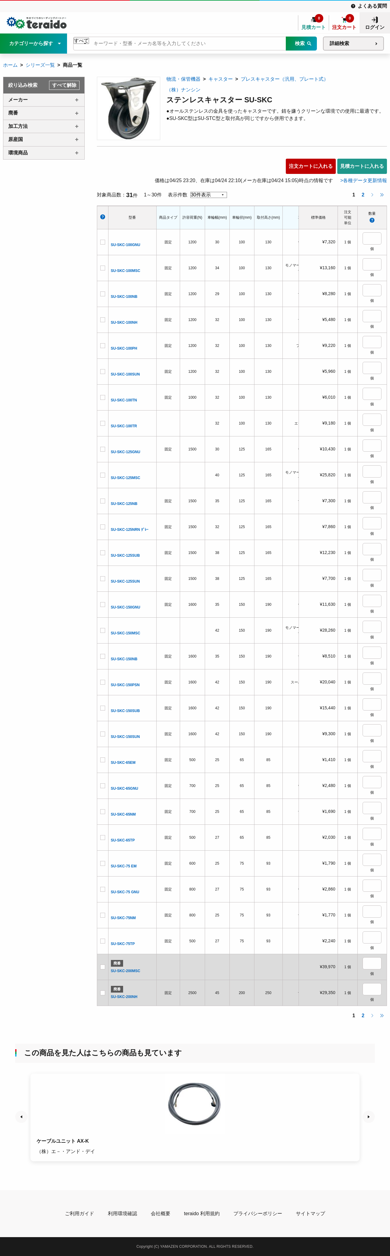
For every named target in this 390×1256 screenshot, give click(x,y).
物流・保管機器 (183, 79)
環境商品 (18, 152)
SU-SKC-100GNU (125, 245)
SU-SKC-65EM (123, 762)
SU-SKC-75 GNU (125, 892)
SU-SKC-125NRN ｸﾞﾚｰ (129, 529)
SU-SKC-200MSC (125, 971)
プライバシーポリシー (257, 1213)
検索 (300, 43)
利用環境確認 (122, 1213)
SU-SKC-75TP (123, 944)
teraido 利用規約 (202, 1213)
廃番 (13, 112)
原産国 (15, 139)
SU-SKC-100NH (124, 322)
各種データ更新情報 (365, 180)
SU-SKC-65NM (123, 814)
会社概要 (160, 1213)
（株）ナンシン (183, 89)
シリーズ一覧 (40, 65)
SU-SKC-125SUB (125, 555)
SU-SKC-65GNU (124, 788)
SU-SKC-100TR (124, 426)
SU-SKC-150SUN (125, 737)
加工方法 (18, 126)
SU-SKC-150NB (124, 659)
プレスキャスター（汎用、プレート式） (284, 79)
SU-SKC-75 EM (124, 866)
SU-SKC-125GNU (125, 452)
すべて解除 (64, 85)
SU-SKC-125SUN (125, 581)
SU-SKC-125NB (124, 504)
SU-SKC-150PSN (125, 685)
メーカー (18, 99)
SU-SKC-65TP (123, 840)
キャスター (220, 79)
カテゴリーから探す (31, 43)
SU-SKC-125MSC (125, 478)
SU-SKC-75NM (123, 918)
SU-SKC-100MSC (125, 271)
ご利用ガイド (79, 1213)
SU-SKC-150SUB (125, 711)
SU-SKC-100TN (124, 400)
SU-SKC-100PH (124, 348)
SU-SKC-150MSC (125, 633)
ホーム (10, 65)
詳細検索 (339, 43)
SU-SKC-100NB (124, 297)
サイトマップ (310, 1213)
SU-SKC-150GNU (125, 607)
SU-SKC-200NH (124, 997)
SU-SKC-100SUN (125, 374)
